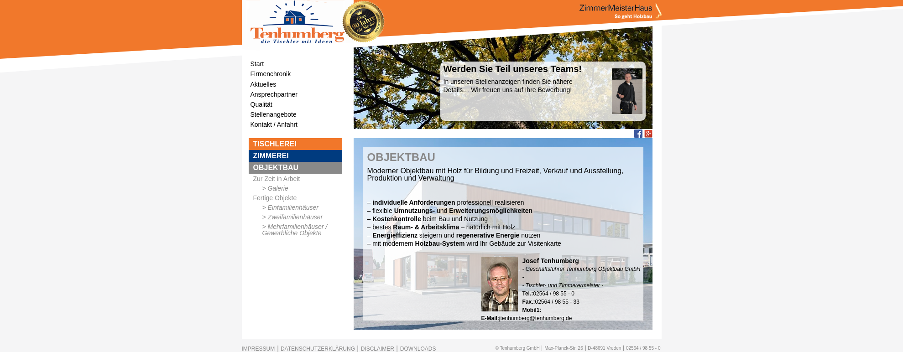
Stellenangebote (274, 114)
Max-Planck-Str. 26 (563, 348)
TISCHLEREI (275, 144)
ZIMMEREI (271, 156)
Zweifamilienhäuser (295, 217)
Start (257, 63)
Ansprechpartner (274, 94)
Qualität (261, 104)
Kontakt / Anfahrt (274, 124)
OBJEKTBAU (276, 167)
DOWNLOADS (418, 349)
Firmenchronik (271, 74)
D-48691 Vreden (604, 348)
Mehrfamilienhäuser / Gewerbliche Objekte (295, 230)
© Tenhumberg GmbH (517, 348)
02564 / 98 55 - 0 (643, 348)
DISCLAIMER (377, 349)
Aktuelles (264, 84)
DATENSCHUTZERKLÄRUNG (318, 349)
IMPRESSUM (258, 349)
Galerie (278, 188)
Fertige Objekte (275, 198)
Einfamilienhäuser (293, 207)
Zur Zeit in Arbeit (276, 178)
